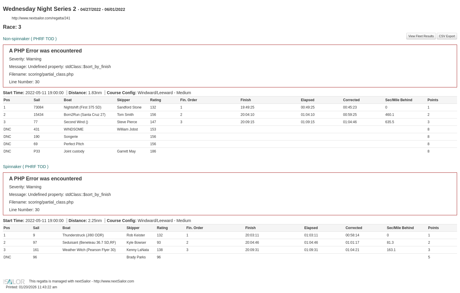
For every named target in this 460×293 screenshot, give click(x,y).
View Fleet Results (421, 36)
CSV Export (447, 36)
